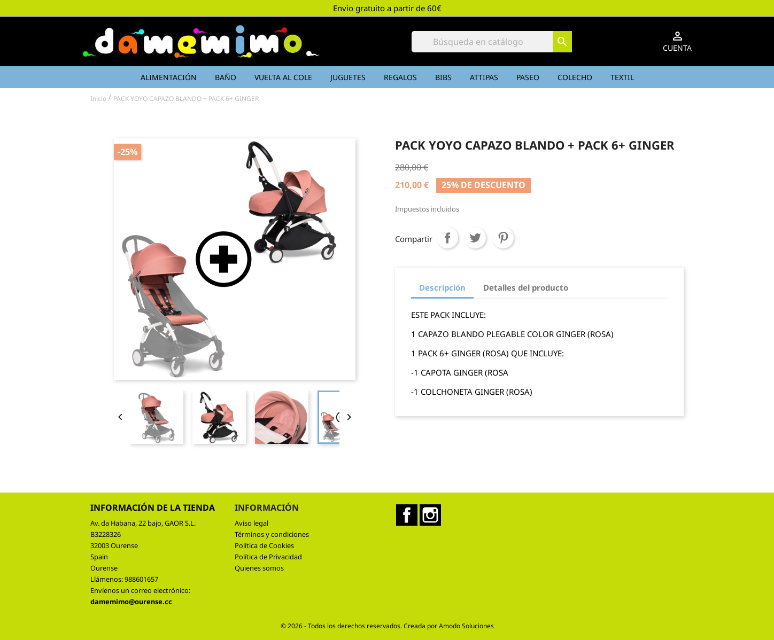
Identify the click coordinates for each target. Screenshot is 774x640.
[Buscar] (492, 41)
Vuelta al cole (283, 77)
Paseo (527, 77)
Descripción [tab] (442, 287)
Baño (225, 77)
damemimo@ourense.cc (131, 601)
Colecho (575, 77)
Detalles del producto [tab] (525, 287)
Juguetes (348, 77)
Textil (622, 77)
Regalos (400, 77)
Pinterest (503, 237)
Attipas (484, 77)
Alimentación (169, 77)
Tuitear (475, 237)
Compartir (447, 237)
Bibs (443, 77)
